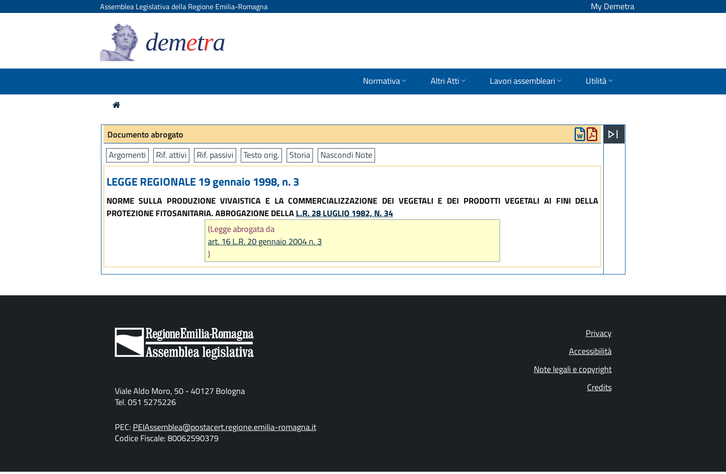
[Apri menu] (613, 134)
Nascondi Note (346, 155)
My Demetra (612, 6)
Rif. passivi (215, 155)
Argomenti (127, 155)
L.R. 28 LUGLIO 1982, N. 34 (344, 213)
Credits (599, 387)
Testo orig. (261, 155)
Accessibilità (590, 351)
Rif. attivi (171, 155)
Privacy (599, 333)
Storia (299, 155)
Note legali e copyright (573, 369)
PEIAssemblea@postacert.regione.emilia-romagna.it (224, 427)
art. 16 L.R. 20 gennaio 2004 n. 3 (265, 241)
